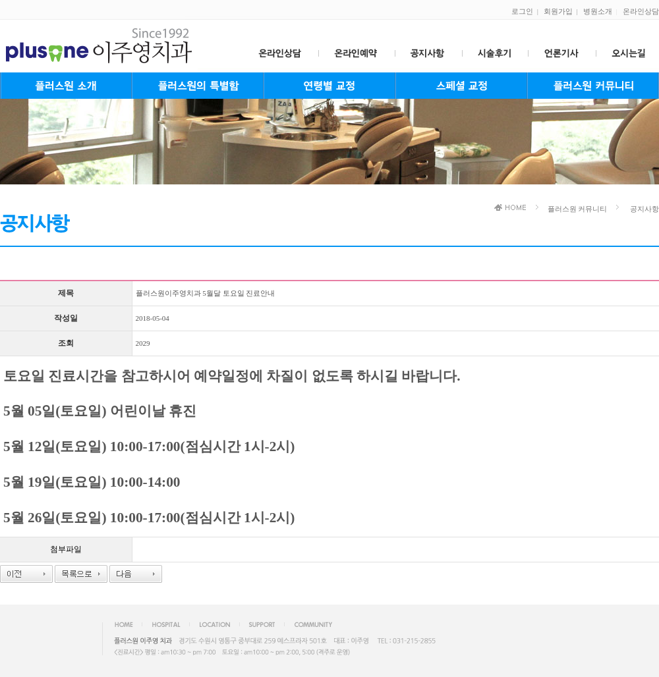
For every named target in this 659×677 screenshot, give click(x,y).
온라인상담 (641, 11)
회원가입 (558, 11)
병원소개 (597, 11)
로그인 (522, 11)
